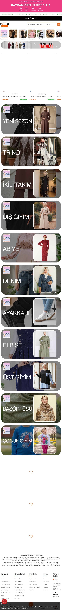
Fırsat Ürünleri (4, 601)
